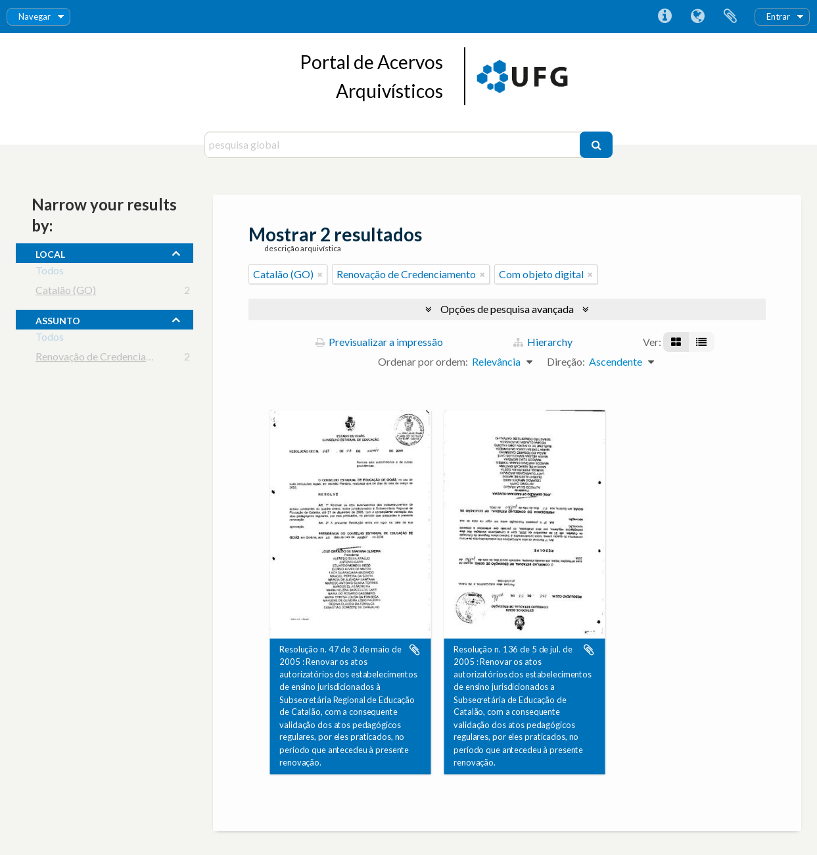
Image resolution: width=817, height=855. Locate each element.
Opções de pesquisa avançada (507, 309)
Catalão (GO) (65, 292)
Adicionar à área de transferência (414, 649)
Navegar (34, 16)
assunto (57, 319)
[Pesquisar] (596, 145)
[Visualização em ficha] (676, 342)
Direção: (566, 361)
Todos (49, 272)
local (50, 252)
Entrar (778, 16)
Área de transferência (730, 16)
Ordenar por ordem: (423, 361)
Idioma (697, 16)
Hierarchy (542, 341)
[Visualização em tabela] (701, 342)
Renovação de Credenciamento (105, 359)
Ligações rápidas (664, 16)
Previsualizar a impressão (379, 341)
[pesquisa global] (394, 145)
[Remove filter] (320, 274)
